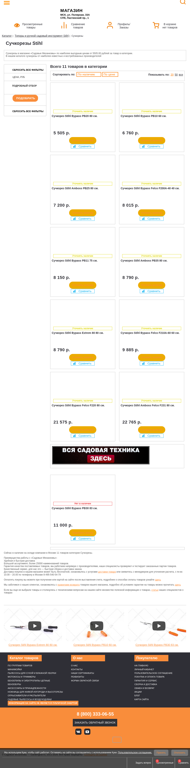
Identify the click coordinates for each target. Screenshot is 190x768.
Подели (99, 739)
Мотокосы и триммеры (22, 677)
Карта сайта (141, 699)
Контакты (76, 669)
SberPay (117, 740)
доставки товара (107, 571)
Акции (138, 692)
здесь (158, 579)
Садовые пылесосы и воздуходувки (30, 699)
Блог (137, 695)
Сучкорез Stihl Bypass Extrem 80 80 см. (32, 644)
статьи (154, 590)
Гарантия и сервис (145, 680)
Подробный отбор (24, 85)
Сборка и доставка (145, 684)
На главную (141, 665)
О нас (74, 665)
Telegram (113, 732)
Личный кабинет (144, 669)
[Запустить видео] (34, 626)
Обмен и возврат (144, 688)
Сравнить (82, 146)
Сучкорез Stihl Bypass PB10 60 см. (94, 644)
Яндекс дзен (96, 732)
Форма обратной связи (85, 680)
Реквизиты (77, 677)
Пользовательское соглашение (153, 673)
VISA (69, 739)
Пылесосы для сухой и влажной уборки (32, 673)
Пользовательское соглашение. (135, 752)
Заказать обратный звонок (95, 722)
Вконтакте (78, 732)
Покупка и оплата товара (149, 677)
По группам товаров (20, 665)
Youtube (87, 732)
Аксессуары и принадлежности (27, 688)
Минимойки (15, 669)
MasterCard (82, 739)
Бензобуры (14, 684)
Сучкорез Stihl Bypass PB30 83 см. (157, 644)
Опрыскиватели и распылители (27, 695)
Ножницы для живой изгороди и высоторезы (35, 692)
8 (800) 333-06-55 (95, 714)
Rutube (105, 732)
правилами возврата (69, 584)
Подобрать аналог (82, 532)
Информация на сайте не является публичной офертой (43, 703)
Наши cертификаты (82, 673)
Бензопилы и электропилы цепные (29, 680)
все (181, 74)
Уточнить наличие (82, 140)
